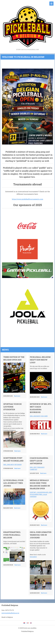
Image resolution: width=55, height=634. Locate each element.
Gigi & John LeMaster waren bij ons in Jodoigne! (40, 535)
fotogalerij (33, 557)
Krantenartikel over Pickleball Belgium (12, 535)
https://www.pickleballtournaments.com (27, 199)
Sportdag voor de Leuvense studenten (12, 407)
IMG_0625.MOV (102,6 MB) (39, 416)
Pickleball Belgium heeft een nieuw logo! (40, 360)
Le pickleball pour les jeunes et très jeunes (13, 483)
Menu (51, 4)
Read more (17, 396)
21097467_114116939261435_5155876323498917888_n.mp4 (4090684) (41, 494)
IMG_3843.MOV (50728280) (12, 464)
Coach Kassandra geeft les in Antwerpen (39, 461)
